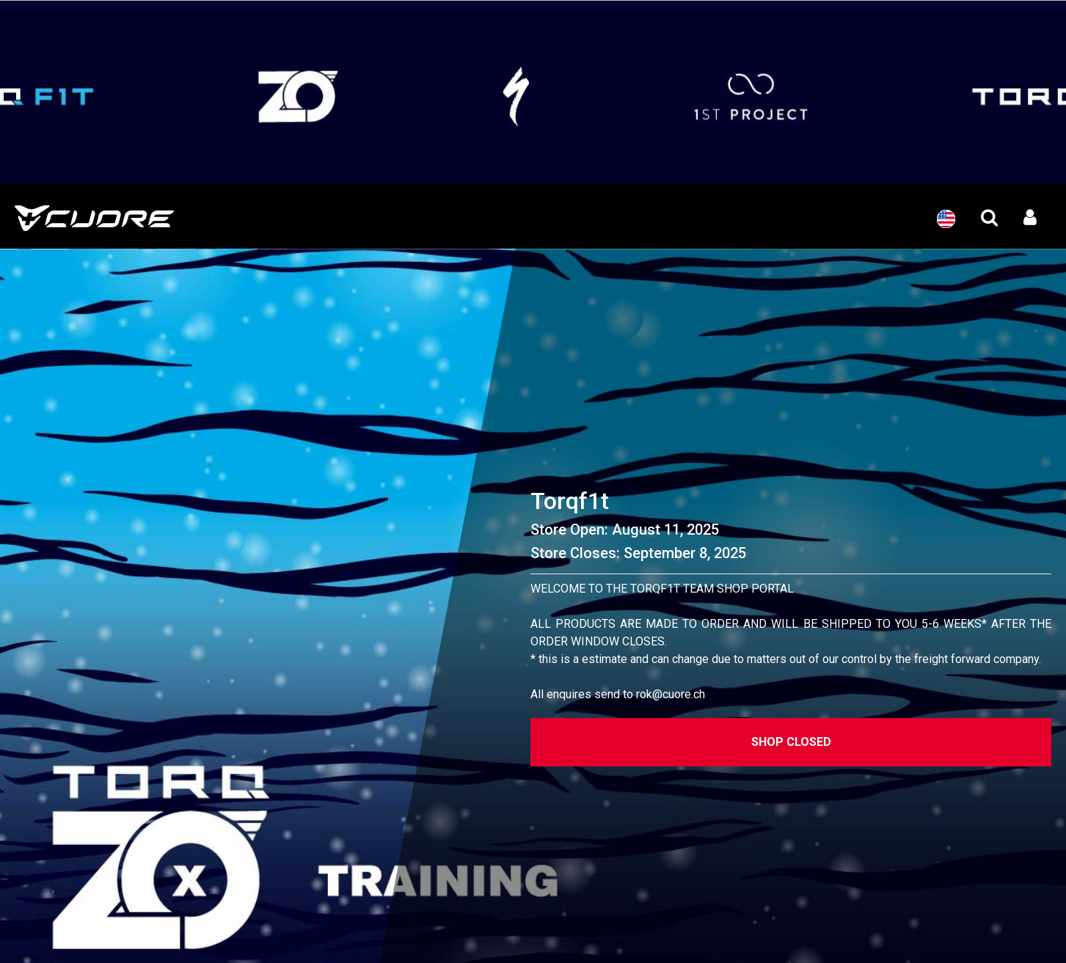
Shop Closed (791, 742)
